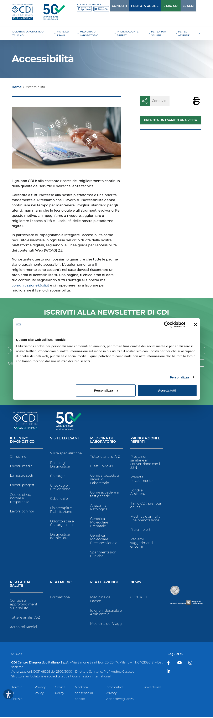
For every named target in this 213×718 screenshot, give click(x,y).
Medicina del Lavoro (100, 600)
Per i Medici (61, 583)
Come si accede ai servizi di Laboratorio (105, 479)
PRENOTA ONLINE (136, 6)
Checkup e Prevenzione (60, 488)
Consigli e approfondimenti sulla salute (24, 604)
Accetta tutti (167, 390)
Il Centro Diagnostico (22, 440)
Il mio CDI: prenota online (145, 506)
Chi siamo (18, 457)
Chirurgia (58, 477)
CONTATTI (110, 6)
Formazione (60, 598)
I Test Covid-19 (101, 467)
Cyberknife (59, 499)
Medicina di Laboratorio (103, 440)
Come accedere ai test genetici (105, 495)
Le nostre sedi (21, 476)
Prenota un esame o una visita (170, 120)
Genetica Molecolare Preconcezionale (103, 539)
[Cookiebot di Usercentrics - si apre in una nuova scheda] (167, 324)
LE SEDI (180, 6)
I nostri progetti (22, 486)
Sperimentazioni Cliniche (103, 555)
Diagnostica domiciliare (60, 537)
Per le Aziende (104, 583)
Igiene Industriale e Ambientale (106, 613)
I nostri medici (21, 467)
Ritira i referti (140, 530)
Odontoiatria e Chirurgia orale (62, 523)
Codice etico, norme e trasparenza (20, 498)
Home (17, 87)
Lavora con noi (22, 512)
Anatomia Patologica (99, 508)
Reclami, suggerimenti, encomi (141, 543)
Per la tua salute (20, 584)
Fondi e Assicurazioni (140, 493)
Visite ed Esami (64, 439)
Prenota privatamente (141, 479)
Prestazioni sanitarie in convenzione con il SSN (145, 462)
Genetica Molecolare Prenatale (99, 522)
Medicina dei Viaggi (106, 624)
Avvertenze (152, 688)
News (135, 583)
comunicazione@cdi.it (30, 285)
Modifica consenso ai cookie (84, 693)
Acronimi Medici (23, 627)
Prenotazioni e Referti (145, 440)
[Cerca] (194, 5)
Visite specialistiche (66, 454)
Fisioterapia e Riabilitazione (61, 510)
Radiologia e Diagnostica (60, 465)
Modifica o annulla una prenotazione (145, 519)
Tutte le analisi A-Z (105, 457)
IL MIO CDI (162, 6)
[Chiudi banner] (195, 324)
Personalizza (179, 377)
